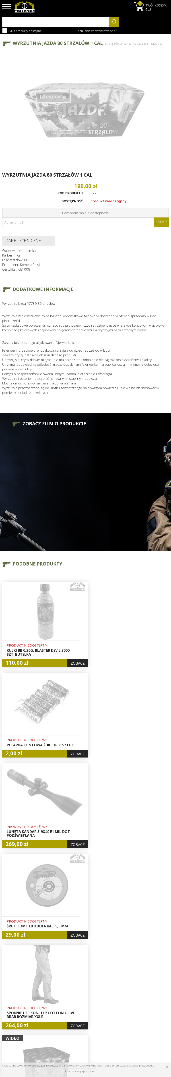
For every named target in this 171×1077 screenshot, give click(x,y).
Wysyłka (51, 1001)
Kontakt (50, 1021)
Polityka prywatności (83, 1013)
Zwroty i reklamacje (53, 1013)
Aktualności (53, 996)
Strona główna (113, 44)
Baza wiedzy (54, 990)
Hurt (77, 990)
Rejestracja (82, 1001)
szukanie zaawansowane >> (97, 31)
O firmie (51, 985)
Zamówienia (83, 1006)
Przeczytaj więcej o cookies (79, 1071)
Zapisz (161, 221)
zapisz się (154, 1002)
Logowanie (82, 996)
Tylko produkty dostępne (22, 30)
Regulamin (53, 1006)
